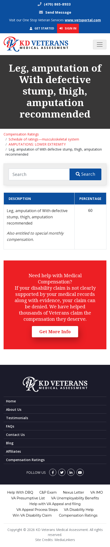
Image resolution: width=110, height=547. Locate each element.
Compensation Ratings (21, 134)
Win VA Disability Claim (32, 515)
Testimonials (17, 418)
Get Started (42, 28)
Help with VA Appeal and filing (55, 504)
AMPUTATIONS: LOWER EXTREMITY (37, 144)
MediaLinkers (64, 539)
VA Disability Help (79, 510)
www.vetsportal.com (83, 20)
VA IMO (96, 492)
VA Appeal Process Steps (37, 510)
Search (85, 174)
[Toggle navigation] (99, 44)
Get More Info (55, 331)
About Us (13, 409)
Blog (9, 443)
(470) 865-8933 (57, 4)
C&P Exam (48, 492)
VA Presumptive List (28, 498)
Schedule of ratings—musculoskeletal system (44, 139)
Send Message (58, 12)
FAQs (10, 426)
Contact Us (15, 434)
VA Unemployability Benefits (75, 498)
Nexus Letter (73, 492)
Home (11, 401)
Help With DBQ (20, 492)
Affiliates (13, 451)
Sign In (67, 28)
